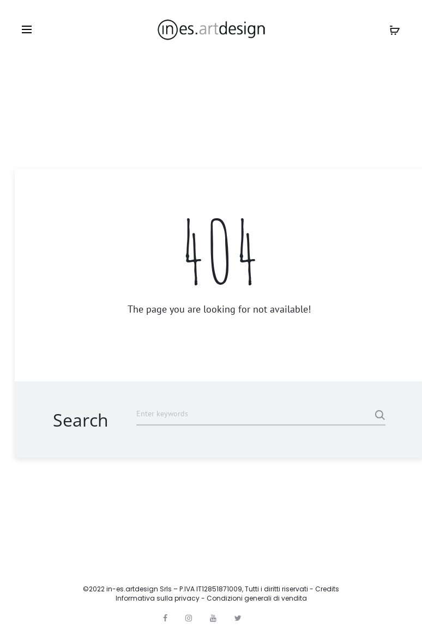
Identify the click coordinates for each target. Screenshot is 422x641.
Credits (327, 589)
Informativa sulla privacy (158, 598)
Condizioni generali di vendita (257, 598)
